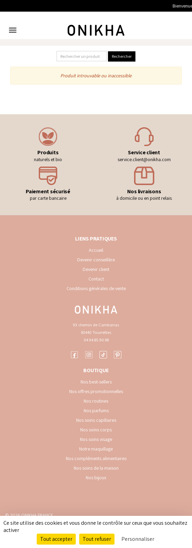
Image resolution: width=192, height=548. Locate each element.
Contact (96, 279)
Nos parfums (96, 410)
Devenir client (96, 269)
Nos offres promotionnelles (96, 391)
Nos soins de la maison (96, 468)
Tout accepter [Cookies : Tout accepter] (56, 539)
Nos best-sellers (96, 382)
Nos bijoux (96, 477)
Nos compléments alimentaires (96, 458)
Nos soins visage (96, 439)
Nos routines (96, 401)
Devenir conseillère (96, 260)
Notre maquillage (96, 449)
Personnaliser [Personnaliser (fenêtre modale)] (137, 539)
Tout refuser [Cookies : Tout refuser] (97, 539)
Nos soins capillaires (96, 420)
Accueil (96, 250)
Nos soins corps (96, 430)
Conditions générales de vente (96, 288)
